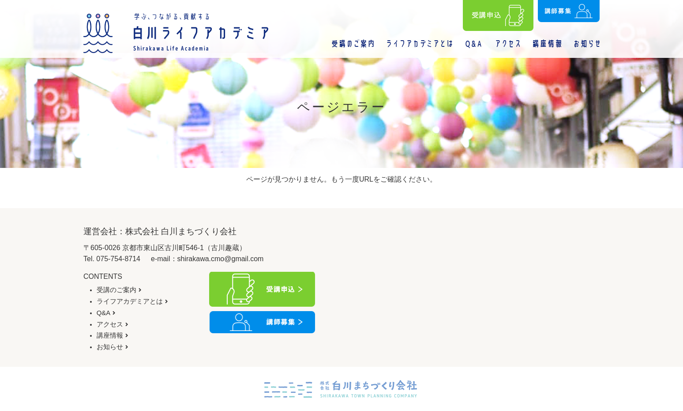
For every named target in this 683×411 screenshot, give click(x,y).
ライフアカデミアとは (130, 301)
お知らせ (110, 346)
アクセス (110, 324)
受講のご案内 (116, 289)
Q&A (103, 312)
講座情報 (110, 335)
